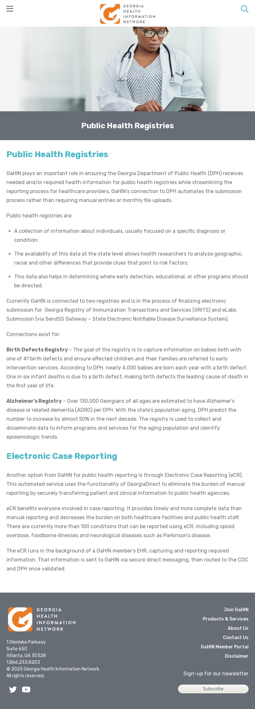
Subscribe (213, 689)
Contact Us (236, 637)
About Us (238, 628)
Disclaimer (237, 656)
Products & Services (226, 619)
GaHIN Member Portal (225, 647)
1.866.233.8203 (23, 662)
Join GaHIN (236, 609)
